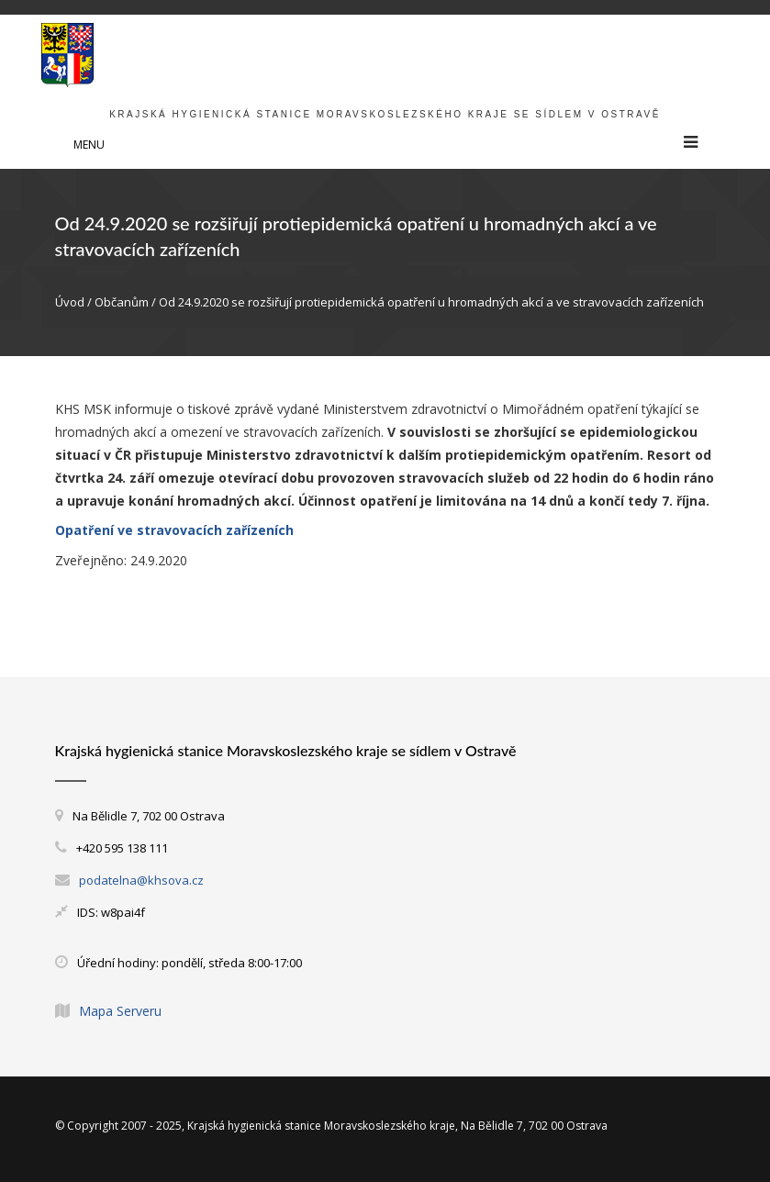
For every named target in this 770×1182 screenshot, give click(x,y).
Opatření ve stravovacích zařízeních (174, 530)
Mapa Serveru (120, 1011)
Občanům (122, 302)
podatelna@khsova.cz (141, 880)
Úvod (69, 302)
